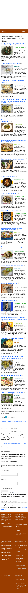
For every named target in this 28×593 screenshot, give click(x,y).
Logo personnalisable (6, 555)
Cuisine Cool (19, 564)
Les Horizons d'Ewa (19, 196)
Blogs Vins (18, 554)
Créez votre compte (18, 492)
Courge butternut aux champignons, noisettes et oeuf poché (12, 228)
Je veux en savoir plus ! (21, 522)
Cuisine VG (18, 558)
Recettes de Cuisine (5, 514)
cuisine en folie (17, 105)
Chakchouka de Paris (8, 176)
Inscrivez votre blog (6, 545)
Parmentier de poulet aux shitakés (12, 338)
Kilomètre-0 (17, 144)
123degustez (17, 66)
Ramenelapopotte (18, 85)
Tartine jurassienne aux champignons (13, 247)
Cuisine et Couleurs (19, 179)
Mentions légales (6, 523)
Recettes (3, 31)
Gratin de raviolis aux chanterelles (12, 266)
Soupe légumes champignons (10, 63)
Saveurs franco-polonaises (18, 341)
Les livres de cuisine (20, 549)
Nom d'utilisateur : (5, 470)
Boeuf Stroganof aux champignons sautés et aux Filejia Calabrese (12, 357)
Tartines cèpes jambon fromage (11, 375)
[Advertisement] (14, 15)
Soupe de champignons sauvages (12, 393)
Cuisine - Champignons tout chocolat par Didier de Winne (13, 44)
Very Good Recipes (6, 578)
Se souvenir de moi (7, 488)
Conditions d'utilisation (7, 526)
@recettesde (23, 533)
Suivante (13, 417)
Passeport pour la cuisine (20, 213)
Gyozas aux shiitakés (8, 300)
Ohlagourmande (18, 286)
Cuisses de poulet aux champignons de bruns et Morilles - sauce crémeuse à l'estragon (13, 101)
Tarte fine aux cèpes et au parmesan (12, 159)
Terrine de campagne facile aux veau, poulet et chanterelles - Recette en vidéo (14, 318)
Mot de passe (4, 479)
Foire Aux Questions (6, 552)
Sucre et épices (18, 124)
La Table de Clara (18, 161)
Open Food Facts (20, 583)
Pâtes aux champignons (8, 193)
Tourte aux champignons (9, 283)
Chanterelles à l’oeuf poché (10, 211)
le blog (17, 533)
